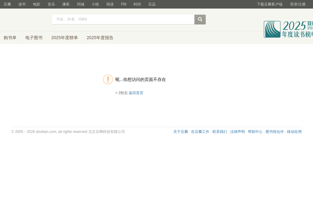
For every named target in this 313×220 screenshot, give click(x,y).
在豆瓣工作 (200, 132)
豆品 (152, 4)
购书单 (10, 37)
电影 (36, 4)
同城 (80, 4)
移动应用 (294, 132)
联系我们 (219, 132)
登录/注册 (298, 4)
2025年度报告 (100, 37)
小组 (95, 4)
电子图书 (33, 37)
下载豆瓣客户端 (269, 4)
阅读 (110, 4)
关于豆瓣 (180, 132)
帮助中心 (255, 132)
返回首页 (136, 93)
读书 (22, 4)
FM (123, 4)
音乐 (51, 4)
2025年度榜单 (64, 37)
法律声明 (237, 132)
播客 (66, 4)
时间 (137, 4)
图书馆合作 (275, 132)
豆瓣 (7, 4)
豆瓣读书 (26, 20)
